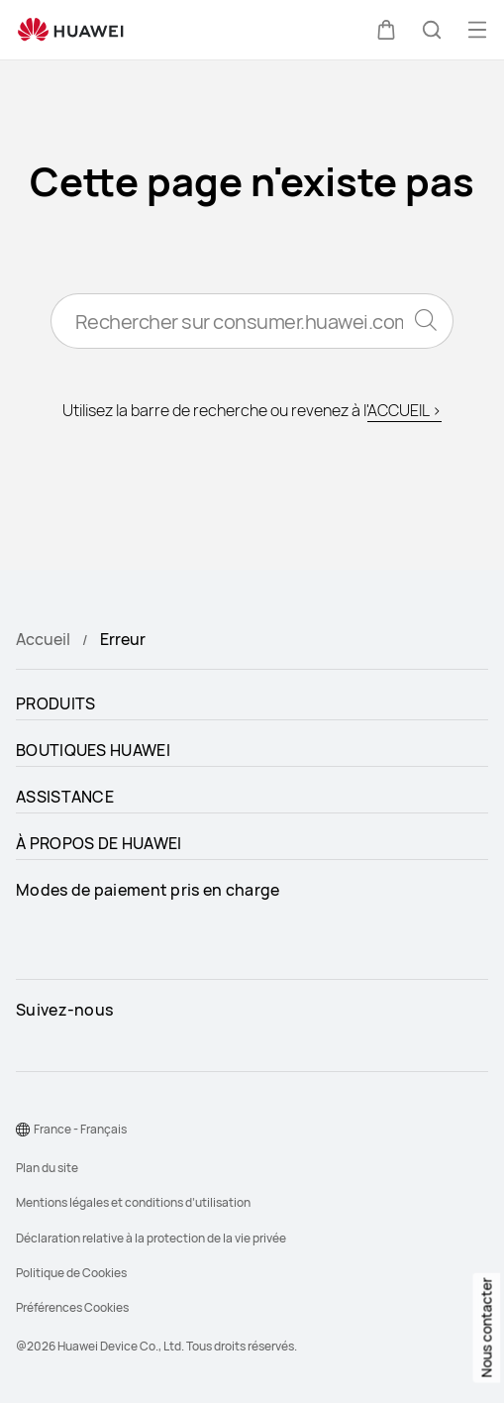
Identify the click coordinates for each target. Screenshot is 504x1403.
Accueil (43, 639)
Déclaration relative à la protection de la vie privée (151, 1238)
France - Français (80, 1129)
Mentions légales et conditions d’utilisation (133, 1202)
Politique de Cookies (71, 1272)
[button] (386, 29)
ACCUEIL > (404, 410)
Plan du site (47, 1167)
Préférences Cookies (72, 1307)
